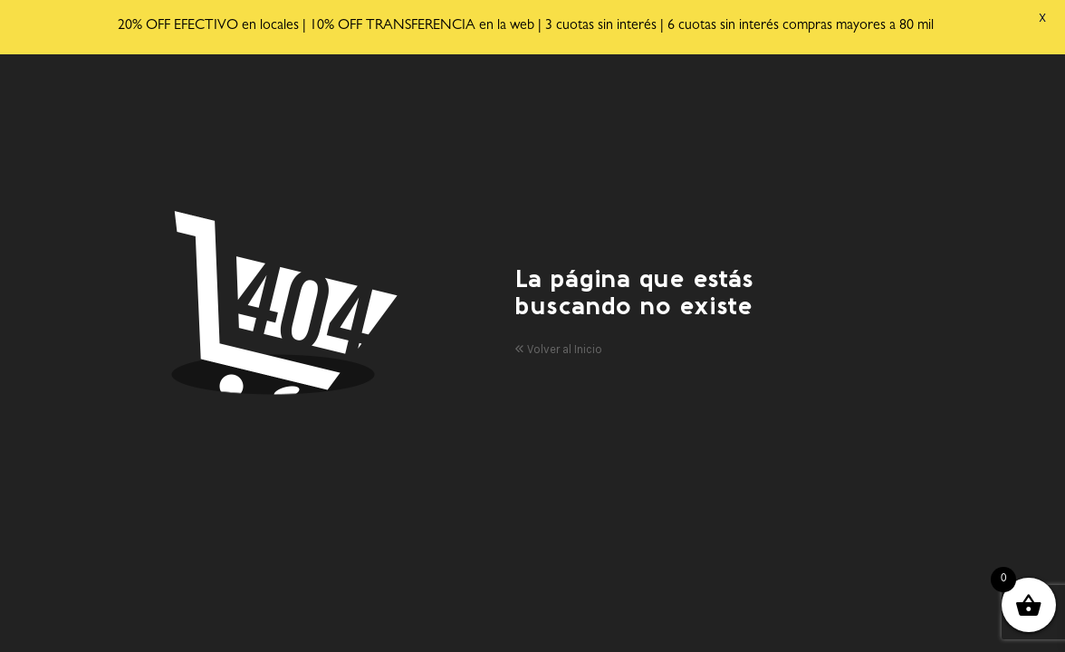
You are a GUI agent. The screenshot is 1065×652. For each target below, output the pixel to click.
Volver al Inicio (558, 342)
